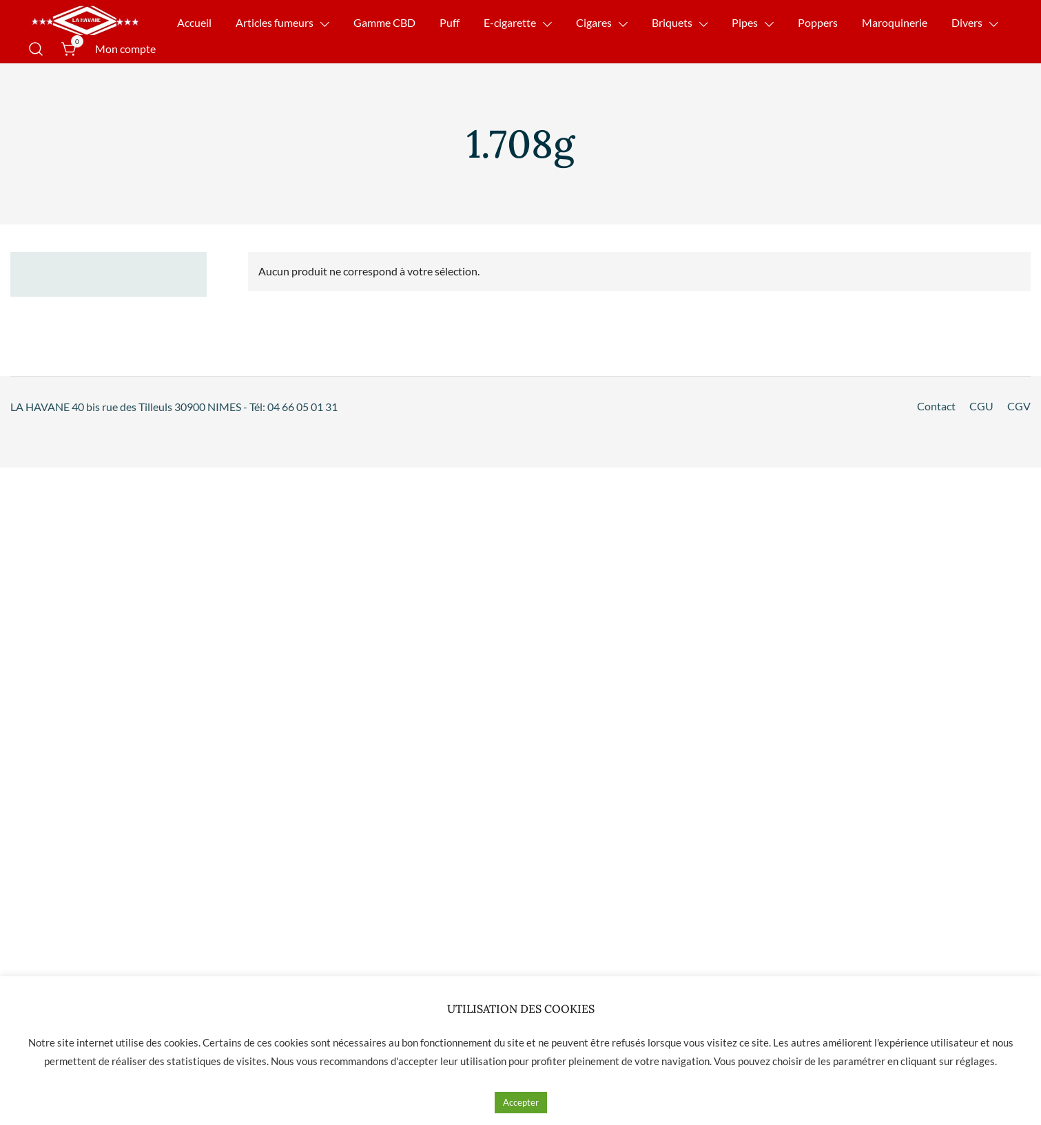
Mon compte (125, 48)
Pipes (745, 22)
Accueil (194, 22)
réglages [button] (975, 1061)
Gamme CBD (384, 22)
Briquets (672, 22)
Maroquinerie (894, 22)
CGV (1019, 405)
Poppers (818, 22)
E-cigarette (510, 22)
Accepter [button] (521, 1102)
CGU (981, 405)
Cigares (594, 22)
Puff (450, 22)
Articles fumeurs (274, 22)
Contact (936, 405)
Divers (966, 22)
